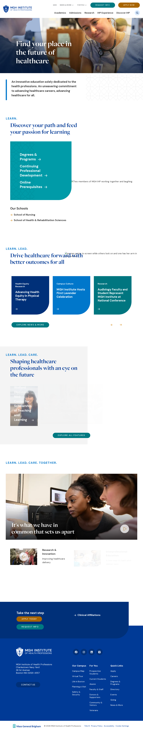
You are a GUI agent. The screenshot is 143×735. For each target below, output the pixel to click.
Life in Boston (78, 681)
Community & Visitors (96, 704)
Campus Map (78, 671)
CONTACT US (28, 684)
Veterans (94, 710)
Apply (113, 671)
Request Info (103, 5)
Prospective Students (95, 672)
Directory (114, 689)
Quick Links (116, 665)
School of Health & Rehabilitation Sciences (40, 220)
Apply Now (129, 5)
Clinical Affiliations (89, 615)
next (120, 325)
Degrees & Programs (115, 683)
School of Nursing (24, 214)
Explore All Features (71, 435)
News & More (65, 5)
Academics (60, 12)
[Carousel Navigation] (116, 325)
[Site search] (137, 12)
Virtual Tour (77, 676)
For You (80, 5)
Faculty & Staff (96, 689)
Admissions (75, 12)
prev (112, 325)
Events (113, 694)
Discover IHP (123, 12)
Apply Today (29, 619)
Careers (114, 676)
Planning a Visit (79, 686)
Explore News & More (30, 324)
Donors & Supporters (95, 696)
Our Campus (79, 665)
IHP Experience (105, 12)
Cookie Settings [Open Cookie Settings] (122, 726)
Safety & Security (76, 693)
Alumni (93, 684)
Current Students (98, 679)
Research (89, 12)
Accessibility (109, 726)
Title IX (87, 726)
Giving (113, 699)
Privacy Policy (97, 726)
